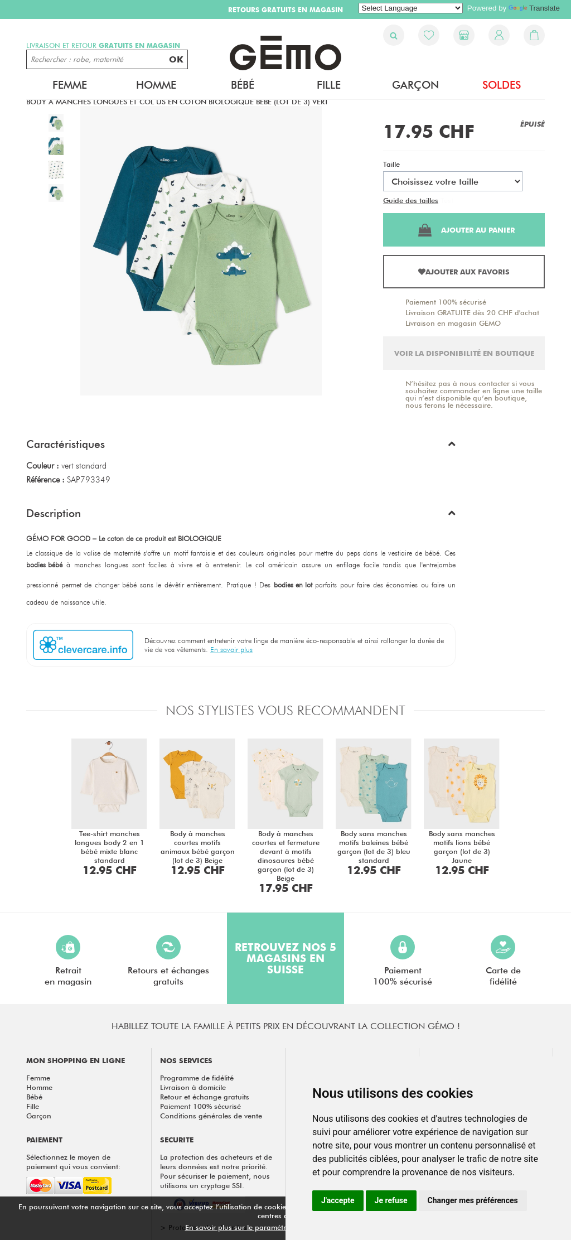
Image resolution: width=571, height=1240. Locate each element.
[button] (241, 447)
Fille (329, 85)
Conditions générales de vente (211, 1115)
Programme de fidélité (197, 1077)
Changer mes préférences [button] (473, 1200)
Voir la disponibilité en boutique (464, 353)
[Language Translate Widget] (411, 8)
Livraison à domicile (193, 1087)
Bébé (242, 85)
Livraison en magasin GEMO (453, 323)
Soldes (501, 85)
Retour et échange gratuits (204, 1096)
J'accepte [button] (338, 1200)
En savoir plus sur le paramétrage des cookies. (263, 1227)
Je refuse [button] (391, 1200)
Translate (534, 8)
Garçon (415, 85)
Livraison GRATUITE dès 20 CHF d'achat (472, 312)
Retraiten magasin (68, 961)
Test (447, 200)
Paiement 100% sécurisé (445, 301)
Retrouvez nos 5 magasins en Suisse (285, 958)
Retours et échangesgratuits (168, 961)
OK (176, 59)
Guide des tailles (410, 200)
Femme (69, 85)
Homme (156, 85)
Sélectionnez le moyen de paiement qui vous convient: (73, 1161)
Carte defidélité (503, 961)
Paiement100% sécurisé (402, 961)
